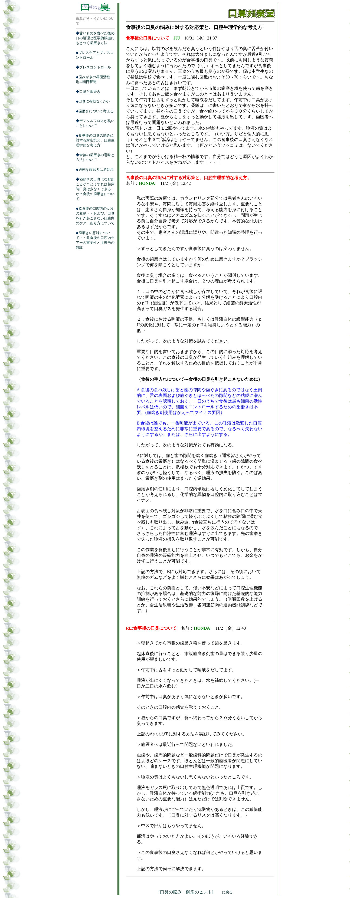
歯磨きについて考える (96, 111)
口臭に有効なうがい (94, 101)
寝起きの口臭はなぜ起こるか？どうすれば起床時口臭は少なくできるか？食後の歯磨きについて (95, 189)
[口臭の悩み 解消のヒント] (195, 892)
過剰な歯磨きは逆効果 (96, 169)
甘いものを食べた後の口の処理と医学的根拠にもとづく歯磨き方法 (95, 38)
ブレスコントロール (95, 67)
